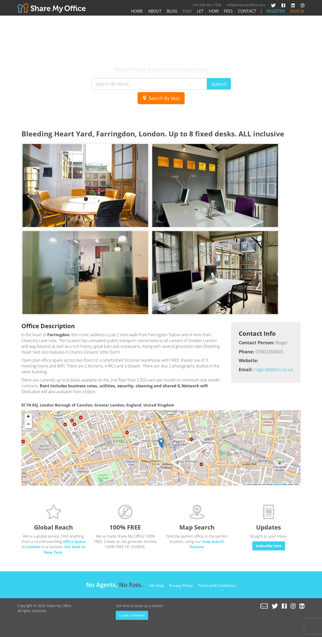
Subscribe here (268, 545)
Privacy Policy (181, 585)
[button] (161, 443)
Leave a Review (132, 615)
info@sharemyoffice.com (246, 5)
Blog (172, 11)
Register (276, 11)
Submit (218, 84)
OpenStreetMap (280, 484)
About (155, 11)
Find (187, 11)
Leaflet (247, 484)
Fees (228, 11)
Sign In (297, 11)
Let (200, 11)
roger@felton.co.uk (273, 369)
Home (137, 11)
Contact (247, 11)
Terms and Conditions (217, 585)
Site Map (156, 585)
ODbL (296, 484)
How (214, 11)
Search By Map (161, 98)
